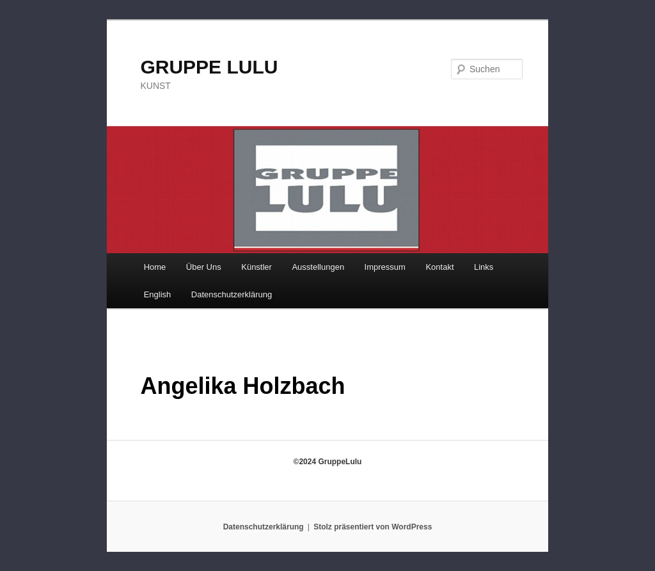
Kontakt (439, 267)
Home (155, 267)
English (157, 294)
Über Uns (203, 267)
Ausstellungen (318, 267)
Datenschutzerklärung (231, 294)
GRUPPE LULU (209, 66)
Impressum (385, 267)
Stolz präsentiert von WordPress (372, 526)
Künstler (256, 267)
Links (483, 267)
